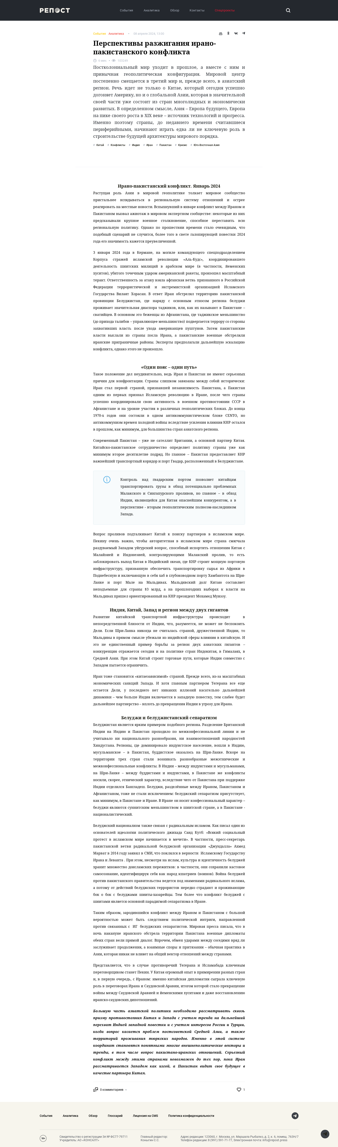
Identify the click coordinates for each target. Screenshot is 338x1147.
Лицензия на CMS (145, 1115)
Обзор (174, 10)
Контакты (197, 10)
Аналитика (152, 10)
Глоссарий (115, 1115)
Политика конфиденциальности (191, 1115)
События (126, 10)
